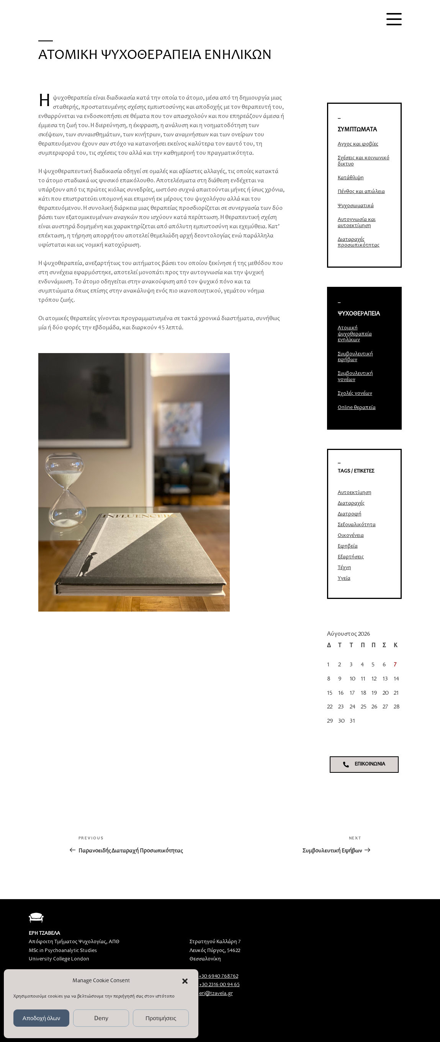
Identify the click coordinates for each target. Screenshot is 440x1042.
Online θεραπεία (357, 408)
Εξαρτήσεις (351, 557)
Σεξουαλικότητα (357, 525)
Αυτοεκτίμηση (354, 493)
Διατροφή (349, 514)
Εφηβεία (348, 546)
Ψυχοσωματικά (356, 206)
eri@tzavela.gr (216, 993)
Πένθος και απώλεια (361, 192)
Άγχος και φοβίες (358, 144)
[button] (185, 981)
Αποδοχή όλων (42, 1018)
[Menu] (394, 19)
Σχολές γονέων (355, 393)
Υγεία (344, 578)
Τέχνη (344, 568)
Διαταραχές (351, 503)
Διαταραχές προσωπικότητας (358, 242)
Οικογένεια (351, 535)
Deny (101, 1018)
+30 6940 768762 (218, 976)
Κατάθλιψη (351, 178)
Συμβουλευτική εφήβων (355, 357)
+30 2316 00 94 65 (219, 985)
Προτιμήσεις (161, 1018)
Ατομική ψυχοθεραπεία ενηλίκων (355, 334)
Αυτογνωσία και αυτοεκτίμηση (357, 222)
